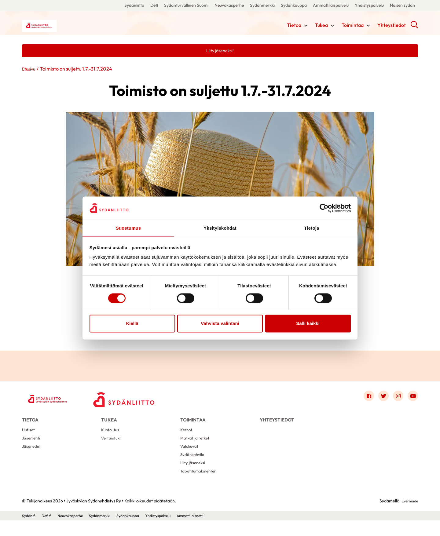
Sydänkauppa (294, 5)
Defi (154, 5)
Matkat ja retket (197, 447)
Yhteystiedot (391, 26)
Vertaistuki (112, 447)
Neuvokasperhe (229, 5)
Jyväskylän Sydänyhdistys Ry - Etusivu (71, 25)
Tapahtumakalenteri (201, 486)
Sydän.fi (29, 531)
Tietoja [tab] (311, 228)
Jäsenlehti (32, 447)
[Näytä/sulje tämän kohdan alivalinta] (306, 27)
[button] (414, 27)
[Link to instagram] (395, 398)
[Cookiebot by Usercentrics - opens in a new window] (324, 207)
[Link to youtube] (412, 398)
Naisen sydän (402, 5)
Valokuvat (190, 456)
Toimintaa (353, 26)
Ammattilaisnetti (211, 531)
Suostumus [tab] (128, 228)
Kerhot (187, 437)
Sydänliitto (134, 5)
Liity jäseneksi (193, 476)
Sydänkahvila (193, 466)
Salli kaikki (308, 323)
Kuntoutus (111, 437)
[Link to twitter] (379, 398)
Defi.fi (49, 531)
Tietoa (294, 26)
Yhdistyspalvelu (369, 5)
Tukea (321, 26)
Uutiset (29, 437)
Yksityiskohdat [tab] (220, 228)
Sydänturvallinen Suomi (186, 5)
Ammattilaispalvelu (331, 5)
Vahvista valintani (220, 323)
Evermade (408, 516)
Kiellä (132, 323)
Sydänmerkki (262, 5)
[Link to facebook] (362, 398)
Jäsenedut (32, 456)
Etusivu (29, 70)
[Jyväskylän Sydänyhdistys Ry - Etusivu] (52, 399)
